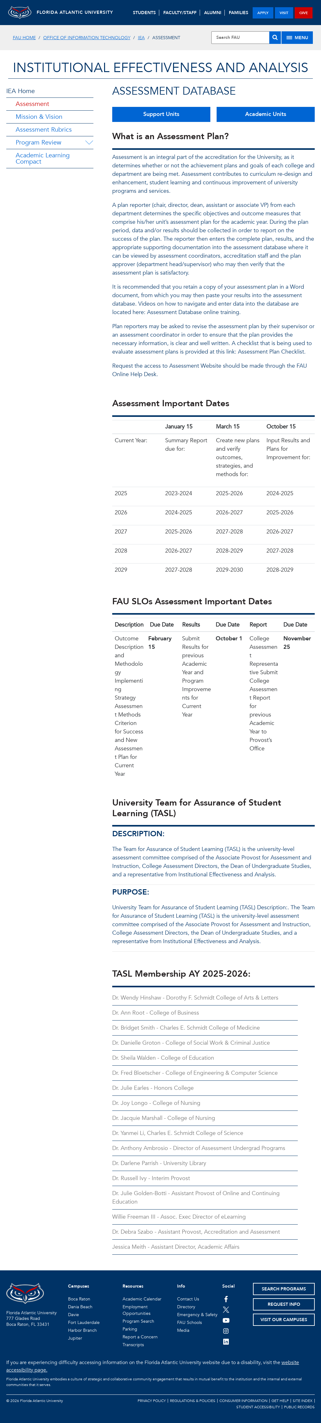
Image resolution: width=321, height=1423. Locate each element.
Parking (130, 1329)
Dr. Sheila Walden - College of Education (163, 1058)
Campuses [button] (78, 1286)
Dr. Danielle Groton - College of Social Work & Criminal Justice (191, 1043)
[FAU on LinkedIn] (226, 1341)
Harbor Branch (82, 1330)
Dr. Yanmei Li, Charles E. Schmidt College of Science (177, 1133)
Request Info (284, 1304)
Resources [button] (133, 1286)
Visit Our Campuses (283, 1320)
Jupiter (75, 1338)
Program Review (38, 142)
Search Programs (284, 1289)
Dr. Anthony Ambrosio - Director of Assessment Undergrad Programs (198, 1148)
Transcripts (133, 1345)
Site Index (303, 1400)
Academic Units (265, 114)
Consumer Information (243, 1400)
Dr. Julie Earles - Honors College (153, 1088)
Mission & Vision (39, 117)
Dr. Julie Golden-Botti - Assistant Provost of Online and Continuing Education (196, 1197)
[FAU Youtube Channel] (226, 1320)
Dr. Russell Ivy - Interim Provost (151, 1178)
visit (284, 12)
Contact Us (188, 1299)
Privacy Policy (152, 1400)
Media (183, 1330)
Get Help (280, 1400)
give (303, 12)
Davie (73, 1315)
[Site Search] (246, 37)
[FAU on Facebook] (226, 1299)
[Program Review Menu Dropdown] (89, 142)
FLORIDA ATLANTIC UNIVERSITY (77, 12)
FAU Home (24, 38)
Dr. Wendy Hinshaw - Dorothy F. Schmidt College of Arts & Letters (195, 998)
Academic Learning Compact (43, 158)
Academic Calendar (142, 1299)
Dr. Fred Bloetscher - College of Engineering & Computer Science (195, 1073)
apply (263, 12)
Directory (186, 1307)
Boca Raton (79, 1299)
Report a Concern (140, 1337)
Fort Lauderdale (84, 1323)
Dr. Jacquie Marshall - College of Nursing (163, 1118)
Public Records (299, 1407)
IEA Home (20, 91)
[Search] (275, 37)
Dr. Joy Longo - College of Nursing (156, 1103)
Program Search (138, 1321)
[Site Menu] (297, 37)
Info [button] (181, 1286)
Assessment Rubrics (44, 129)
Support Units (161, 114)
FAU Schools (189, 1323)
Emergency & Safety (197, 1315)
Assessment (32, 104)
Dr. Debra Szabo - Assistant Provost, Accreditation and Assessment (196, 1232)
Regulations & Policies (192, 1400)
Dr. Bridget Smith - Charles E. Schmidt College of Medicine (186, 1028)
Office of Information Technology (86, 38)
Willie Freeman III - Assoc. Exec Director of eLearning (179, 1217)
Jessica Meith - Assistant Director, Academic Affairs (175, 1247)
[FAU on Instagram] (226, 1331)
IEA (141, 38)
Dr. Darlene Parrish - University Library (159, 1163)
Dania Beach (80, 1307)
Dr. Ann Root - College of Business (155, 1013)
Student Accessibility (258, 1407)
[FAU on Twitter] (226, 1309)
